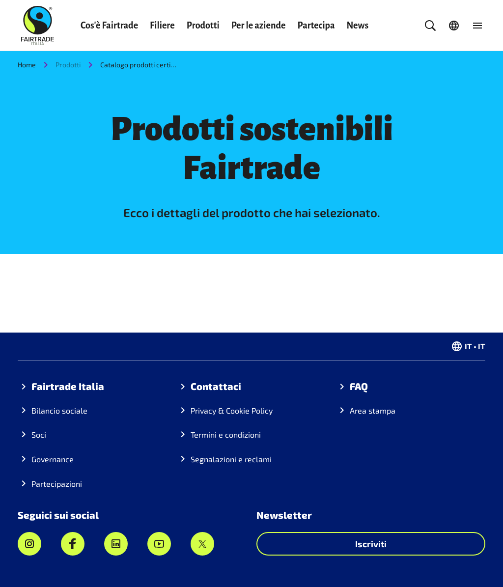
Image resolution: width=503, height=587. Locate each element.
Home (27, 64)
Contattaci (216, 386)
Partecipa (316, 25)
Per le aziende (258, 25)
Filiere (162, 25)
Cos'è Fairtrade (109, 25)
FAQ (359, 386)
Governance (52, 459)
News (358, 25)
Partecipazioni (56, 483)
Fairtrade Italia (67, 386)
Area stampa (372, 410)
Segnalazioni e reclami (231, 459)
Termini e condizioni (226, 434)
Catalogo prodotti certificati (139, 64)
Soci (38, 434)
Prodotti (203, 25)
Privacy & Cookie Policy (232, 410)
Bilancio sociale (59, 410)
